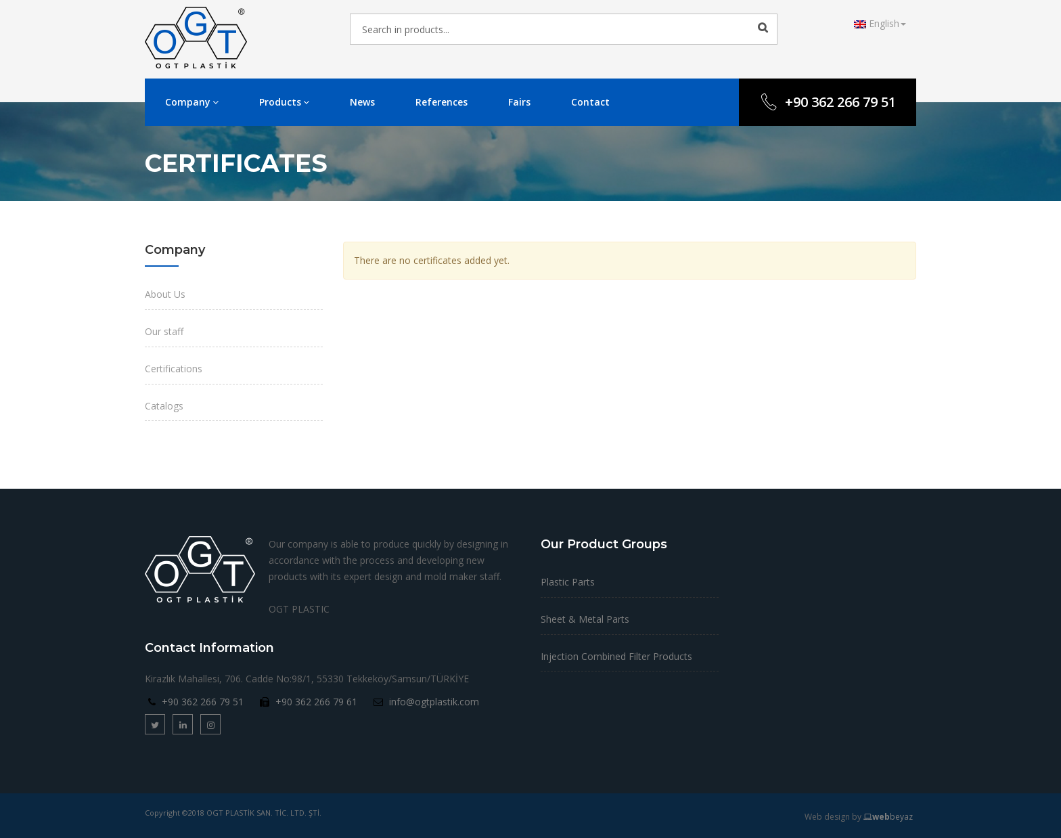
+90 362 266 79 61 (316, 701)
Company (192, 101)
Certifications (173, 368)
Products (284, 101)
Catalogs (164, 405)
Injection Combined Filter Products (616, 656)
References (441, 101)
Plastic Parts (568, 581)
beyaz (888, 816)
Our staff (164, 331)
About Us (165, 294)
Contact (590, 101)
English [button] (880, 23)
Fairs (519, 101)
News (362, 101)
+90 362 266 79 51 (827, 102)
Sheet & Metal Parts (585, 619)
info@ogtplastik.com (434, 701)
